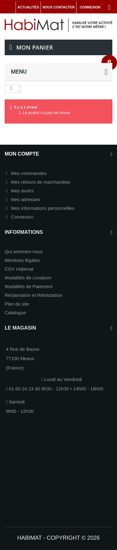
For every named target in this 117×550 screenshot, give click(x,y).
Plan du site (17, 303)
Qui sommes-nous (24, 251)
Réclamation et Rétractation (33, 295)
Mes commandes (28, 173)
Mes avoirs (22, 190)
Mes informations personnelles (42, 208)
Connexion (22, 217)
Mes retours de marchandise (40, 182)
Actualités (28, 7)
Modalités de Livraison (28, 277)
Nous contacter (58, 7)
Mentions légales (22, 260)
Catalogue (15, 312)
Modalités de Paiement (28, 286)
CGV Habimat (19, 269)
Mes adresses (25, 199)
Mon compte (22, 154)
